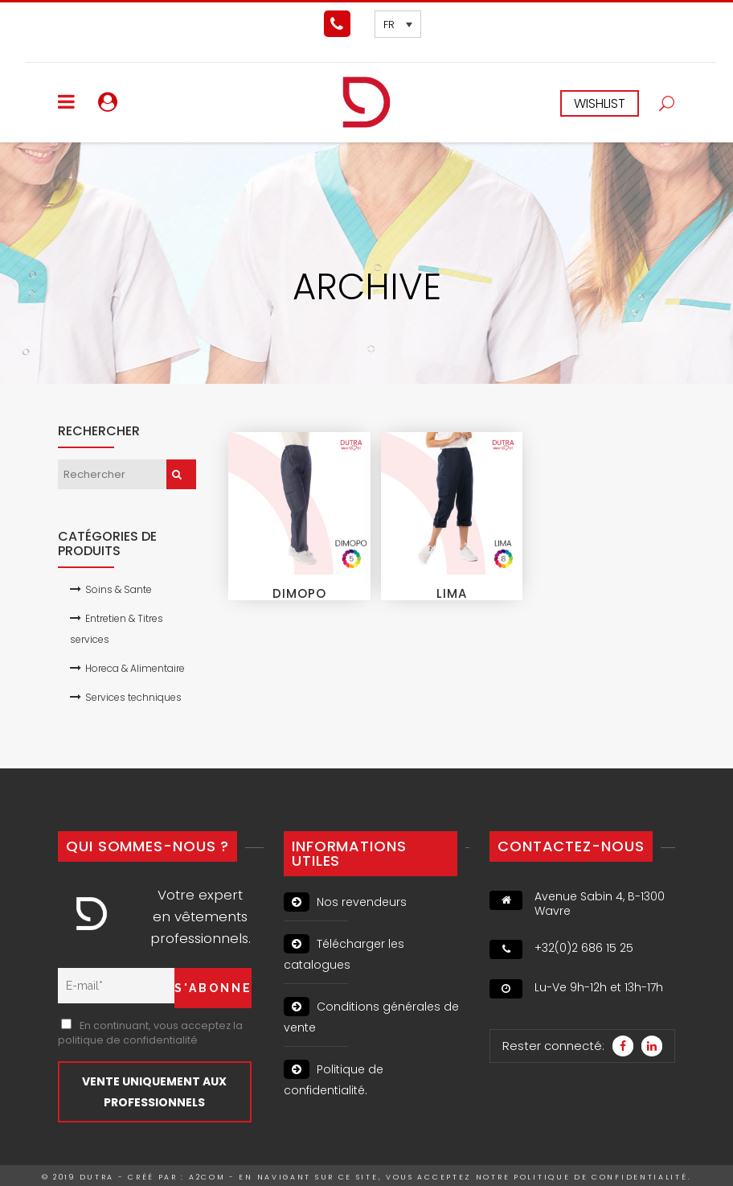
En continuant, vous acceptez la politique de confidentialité (150, 1033)
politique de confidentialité (601, 1177)
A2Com (207, 1177)
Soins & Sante (118, 589)
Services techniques (133, 697)
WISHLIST (599, 103)
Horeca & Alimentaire (135, 668)
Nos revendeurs (345, 902)
